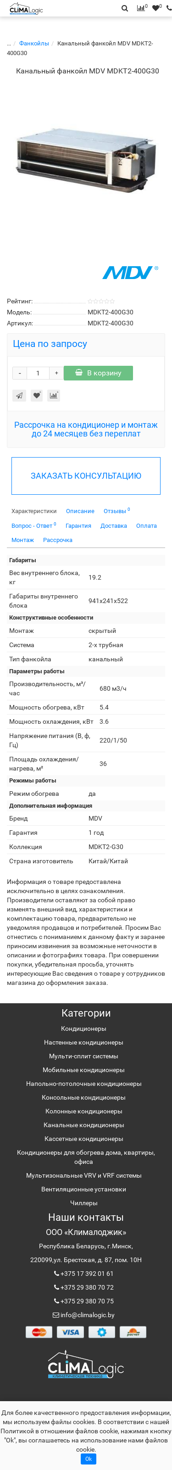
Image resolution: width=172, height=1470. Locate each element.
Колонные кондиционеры (83, 1111)
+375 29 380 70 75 (86, 1301)
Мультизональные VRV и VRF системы (84, 1175)
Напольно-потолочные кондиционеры (84, 1083)
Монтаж (22, 540)
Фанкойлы (30, 43)
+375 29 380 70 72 (86, 1287)
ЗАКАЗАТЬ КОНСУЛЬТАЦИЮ (86, 476)
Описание (80, 511)
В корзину (98, 373)
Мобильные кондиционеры (84, 1069)
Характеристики (34, 511)
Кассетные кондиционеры (83, 1138)
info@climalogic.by (87, 1315)
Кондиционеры (83, 1028)
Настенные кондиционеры (83, 1042)
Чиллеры (84, 1203)
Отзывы (117, 510)
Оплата (146, 525)
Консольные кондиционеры (84, 1097)
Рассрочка (57, 540)
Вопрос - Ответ (33, 525)
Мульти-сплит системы (83, 1056)
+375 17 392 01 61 (86, 1273)
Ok (88, 1459)
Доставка (113, 525)
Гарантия (78, 525)
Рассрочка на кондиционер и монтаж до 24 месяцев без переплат (86, 429)
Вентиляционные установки (83, 1189)
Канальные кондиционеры (84, 1125)
